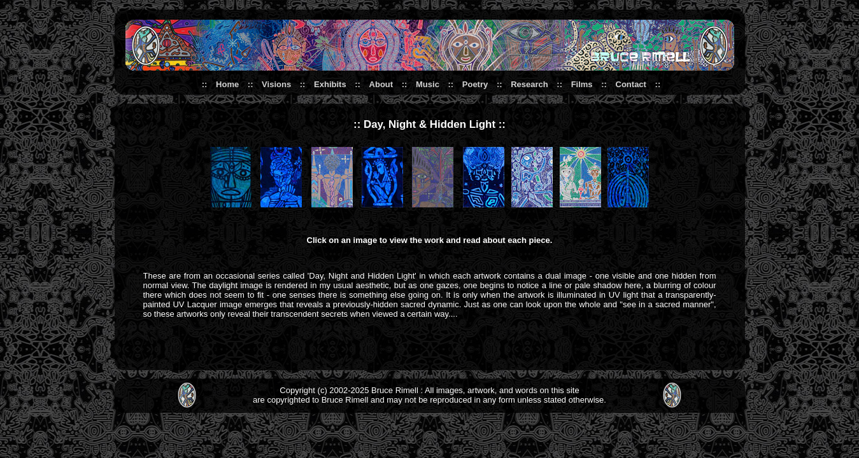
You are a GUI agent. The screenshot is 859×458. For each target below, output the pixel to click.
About (381, 84)
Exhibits (330, 84)
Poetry (475, 84)
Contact (631, 84)
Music (427, 84)
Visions (276, 84)
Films (582, 84)
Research (529, 84)
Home (227, 84)
